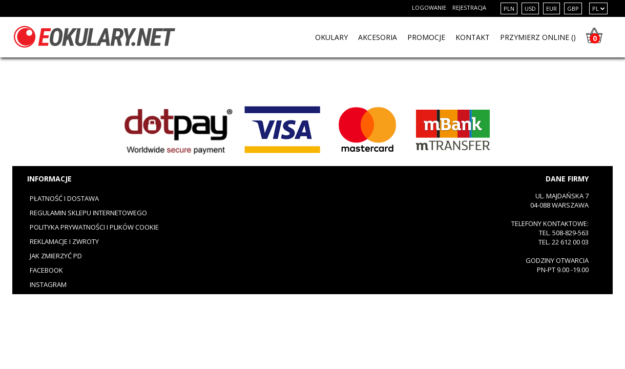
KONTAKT (472, 37)
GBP (573, 8)
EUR (551, 8)
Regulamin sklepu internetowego (88, 212)
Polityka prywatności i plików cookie (94, 227)
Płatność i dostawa (64, 198)
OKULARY (331, 37)
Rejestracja (469, 7)
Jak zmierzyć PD (56, 255)
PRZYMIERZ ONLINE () (538, 37)
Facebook (46, 270)
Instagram (48, 284)
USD (530, 8)
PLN (509, 8)
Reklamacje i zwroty (64, 241)
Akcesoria (377, 37)
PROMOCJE (426, 37)
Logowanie (429, 7)
